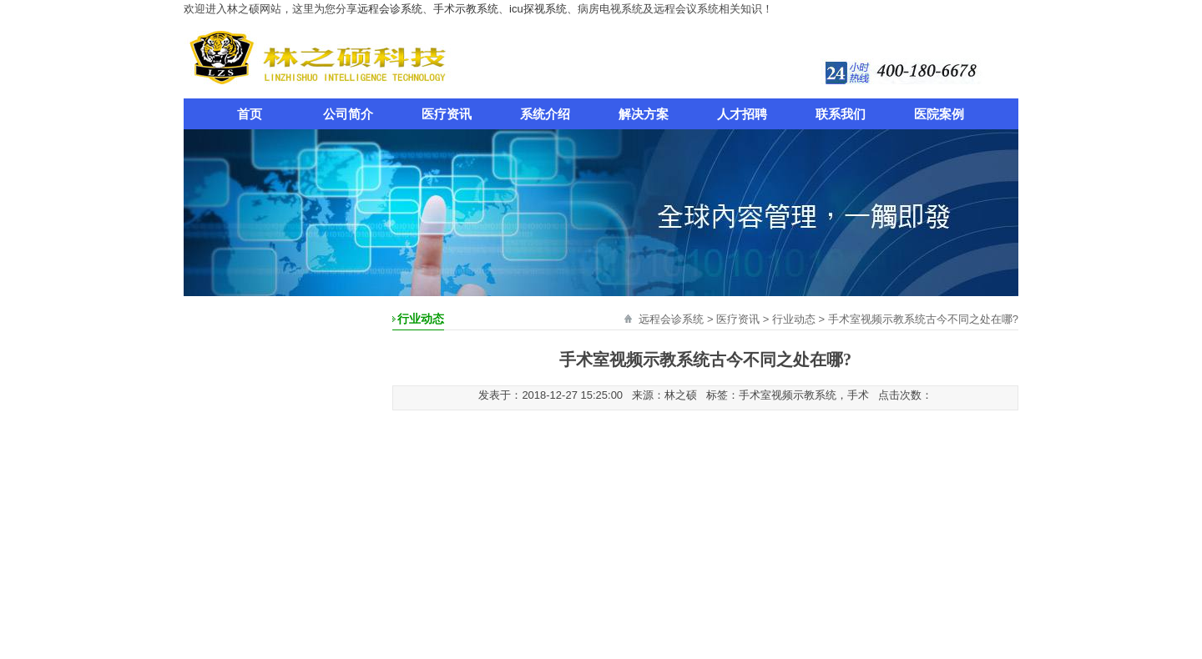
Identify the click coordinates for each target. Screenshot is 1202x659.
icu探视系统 (538, 9)
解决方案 (644, 114)
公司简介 (348, 114)
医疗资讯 (447, 114)
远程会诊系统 (389, 9)
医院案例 (939, 114)
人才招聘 (742, 114)
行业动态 (794, 319)
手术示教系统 (465, 9)
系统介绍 (545, 114)
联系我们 (841, 114)
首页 (249, 114)
